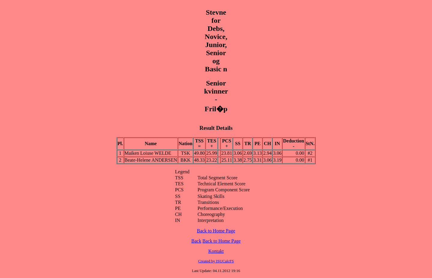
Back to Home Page (216, 230)
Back (196, 241)
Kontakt (216, 251)
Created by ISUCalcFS (216, 261)
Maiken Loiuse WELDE (147, 153)
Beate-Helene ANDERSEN (150, 160)
